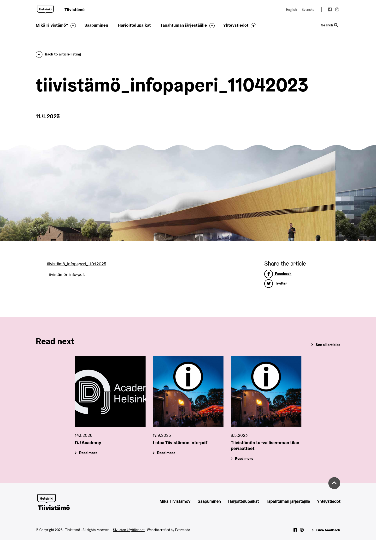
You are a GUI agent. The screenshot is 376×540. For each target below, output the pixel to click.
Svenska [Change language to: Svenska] (308, 9)
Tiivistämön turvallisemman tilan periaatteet (265, 446)
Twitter (275, 283)
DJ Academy (88, 443)
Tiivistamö (45, 9)
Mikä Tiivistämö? (52, 25)
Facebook (278, 273)
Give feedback (328, 530)
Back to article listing (58, 54)
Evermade (182, 530)
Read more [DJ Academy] (88, 452)
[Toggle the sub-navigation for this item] (72, 26)
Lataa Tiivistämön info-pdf (180, 443)
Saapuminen (96, 25)
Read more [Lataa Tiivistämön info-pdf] (166, 452)
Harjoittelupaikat (134, 25)
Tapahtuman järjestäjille (183, 25)
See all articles (328, 344)
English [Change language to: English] (291, 9)
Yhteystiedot (235, 25)
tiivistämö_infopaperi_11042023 (76, 264)
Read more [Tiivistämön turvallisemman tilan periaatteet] (244, 458)
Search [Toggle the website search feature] (329, 25)
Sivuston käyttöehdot (129, 530)
